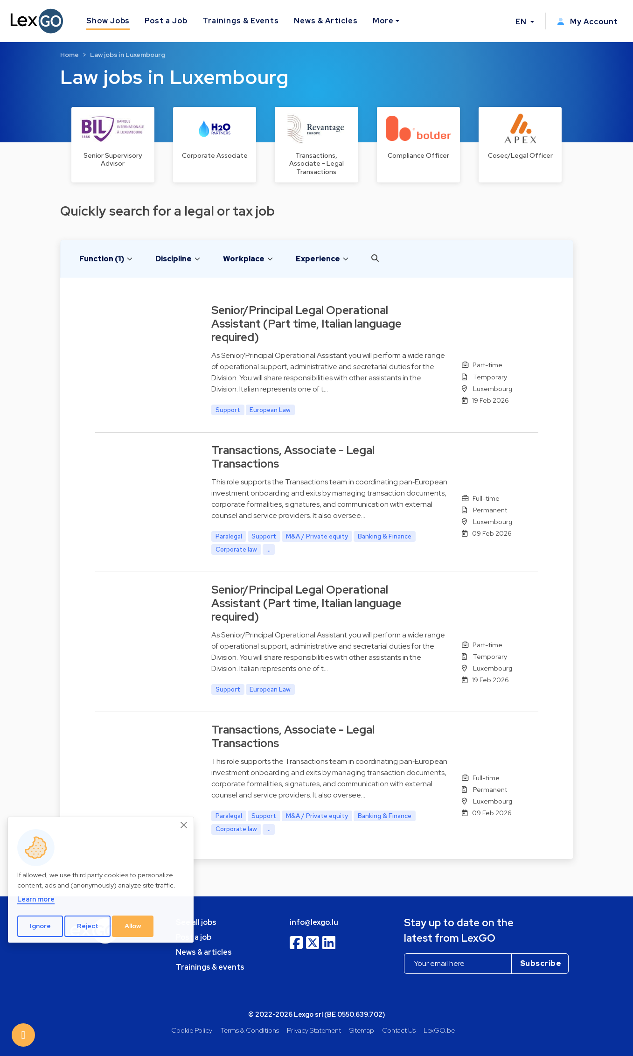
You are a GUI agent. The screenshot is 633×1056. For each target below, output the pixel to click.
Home (69, 54)
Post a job (193, 937)
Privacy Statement (314, 1030)
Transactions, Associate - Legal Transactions (293, 457)
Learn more (36, 899)
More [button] (383, 21)
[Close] (184, 825)
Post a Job (166, 21)
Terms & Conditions (250, 1030)
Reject (87, 926)
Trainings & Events (240, 21)
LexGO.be (439, 1030)
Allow (133, 926)
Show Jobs (108, 21)
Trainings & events (210, 967)
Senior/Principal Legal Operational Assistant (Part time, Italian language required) (306, 323)
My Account (587, 22)
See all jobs (196, 922)
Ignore (40, 926)
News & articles (204, 952)
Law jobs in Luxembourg (127, 54)
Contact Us (399, 1030)
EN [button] (522, 22)
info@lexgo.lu (314, 922)
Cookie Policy (191, 1030)
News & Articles (325, 21)
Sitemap (361, 1030)
